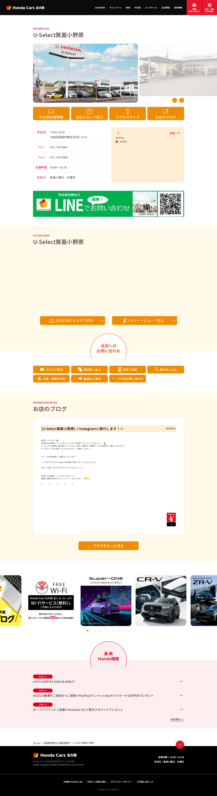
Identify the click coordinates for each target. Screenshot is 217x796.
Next (181, 100)
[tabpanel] (105, 600)
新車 (128, 7)
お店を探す (100, 7)
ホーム (36, 742)
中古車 (138, 7)
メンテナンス (151, 7)
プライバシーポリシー (121, 781)
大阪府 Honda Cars (73, 781)
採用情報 (178, 7)
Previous (174, 100)
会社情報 (166, 7)
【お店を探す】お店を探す (56, 742)
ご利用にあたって (145, 781)
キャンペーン (116, 7)
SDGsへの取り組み (96, 781)
